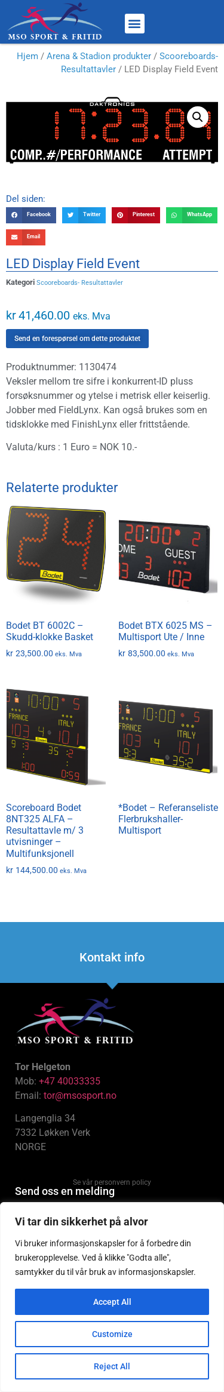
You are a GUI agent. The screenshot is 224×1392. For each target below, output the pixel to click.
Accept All (112, 1302)
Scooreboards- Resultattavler (79, 283)
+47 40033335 (69, 1081)
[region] (112, 1297)
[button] (135, 23)
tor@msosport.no (81, 1095)
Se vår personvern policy (112, 1182)
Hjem (27, 56)
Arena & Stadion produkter (99, 56)
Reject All (112, 1366)
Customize (112, 1334)
